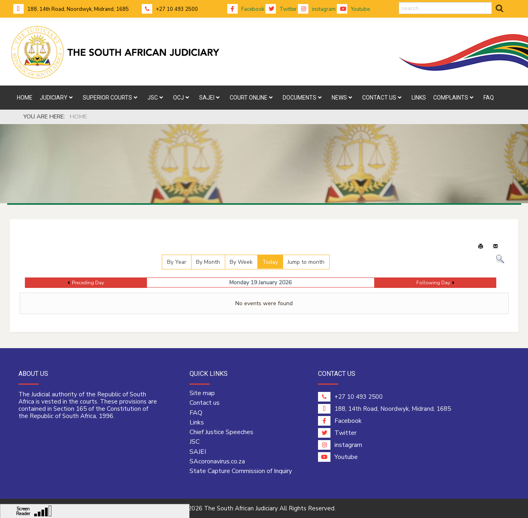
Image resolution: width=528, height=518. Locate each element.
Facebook (245, 9)
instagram (317, 9)
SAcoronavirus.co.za (217, 461)
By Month (208, 262)
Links (197, 422)
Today (270, 262)
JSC (195, 441)
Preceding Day (88, 282)
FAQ (196, 412)
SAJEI (198, 451)
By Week (241, 262)
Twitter (281, 9)
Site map (202, 393)
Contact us (205, 402)
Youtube (353, 9)
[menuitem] (24, 98)
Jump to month (305, 262)
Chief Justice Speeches (221, 432)
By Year (176, 262)
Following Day (433, 282)
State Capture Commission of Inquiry (241, 471)
